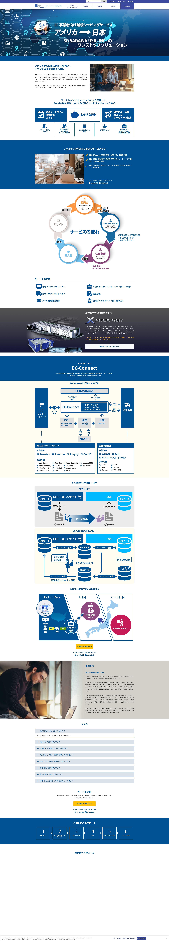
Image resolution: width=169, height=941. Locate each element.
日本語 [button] (131, 1)
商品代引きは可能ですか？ (50, 742)
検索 (104, 1)
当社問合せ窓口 (96, 339)
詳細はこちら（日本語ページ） (109, 346)
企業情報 (112, 1)
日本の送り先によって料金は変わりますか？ (57, 781)
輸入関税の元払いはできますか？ (52, 731)
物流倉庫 (100, 6)
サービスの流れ (48, 58)
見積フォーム (129, 58)
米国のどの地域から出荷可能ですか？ (54, 748)
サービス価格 (104, 58)
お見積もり (127, 6)
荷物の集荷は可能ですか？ (50, 768)
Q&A (95, 58)
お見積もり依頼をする (99, 174)
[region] (84, 938)
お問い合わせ (121, 1)
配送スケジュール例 (77, 58)
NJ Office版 (103, 183)
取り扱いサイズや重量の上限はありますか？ (57, 755)
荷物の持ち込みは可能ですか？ (52, 774)
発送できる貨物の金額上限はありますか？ (56, 761)
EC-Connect (65, 58)
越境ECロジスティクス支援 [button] (72, 6)
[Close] (166, 938)
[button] (86, 6)
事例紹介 (88, 58)
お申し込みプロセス (116, 58)
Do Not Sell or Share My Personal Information (124, 938)
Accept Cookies (141, 938)
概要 (39, 58)
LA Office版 (93, 183)
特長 (57, 58)
